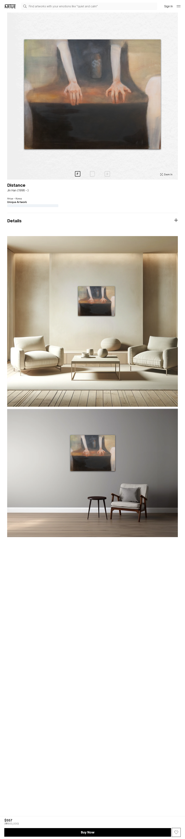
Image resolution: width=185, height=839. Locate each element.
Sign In (168, 6)
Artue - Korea (14, 198)
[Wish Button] (176, 832)
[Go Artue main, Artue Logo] (10, 6)
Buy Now (87, 832)
